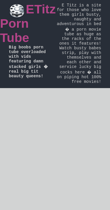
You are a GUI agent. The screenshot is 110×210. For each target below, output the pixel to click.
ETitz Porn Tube (28, 23)
